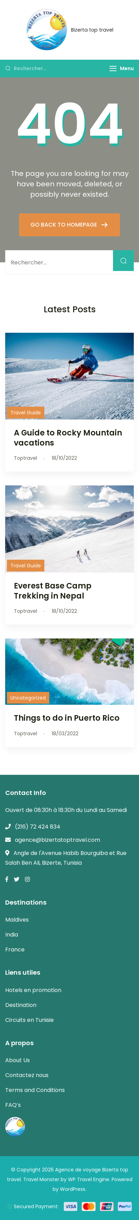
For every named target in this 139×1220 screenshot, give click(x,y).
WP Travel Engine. (89, 1179)
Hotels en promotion (33, 990)
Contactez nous (27, 1075)
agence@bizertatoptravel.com (57, 840)
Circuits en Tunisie (29, 1020)
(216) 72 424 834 (37, 827)
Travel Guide (25, 412)
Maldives (17, 920)
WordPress (72, 1189)
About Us (17, 1060)
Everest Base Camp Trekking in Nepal (53, 590)
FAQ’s (13, 1105)
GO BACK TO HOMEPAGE (64, 225)
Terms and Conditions (35, 1090)
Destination (20, 1005)
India (11, 935)
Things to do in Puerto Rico (67, 717)
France (15, 950)
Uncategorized (28, 697)
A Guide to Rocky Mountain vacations (68, 437)
